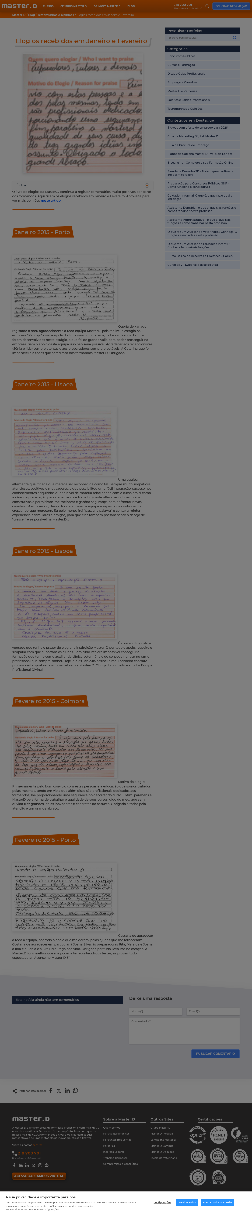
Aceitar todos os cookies (217, 1202)
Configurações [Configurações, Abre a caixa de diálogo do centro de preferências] (162, 1202)
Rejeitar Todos (187, 1202)
